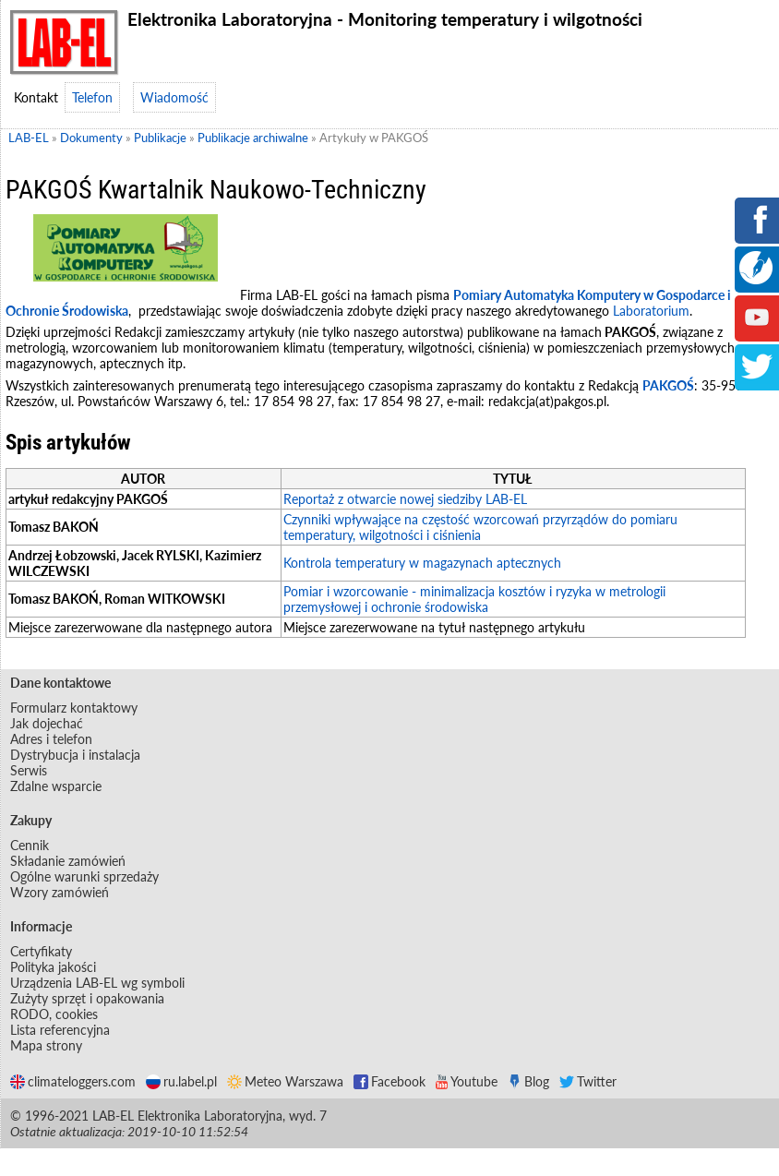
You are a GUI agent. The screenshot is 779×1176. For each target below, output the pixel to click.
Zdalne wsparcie (56, 786)
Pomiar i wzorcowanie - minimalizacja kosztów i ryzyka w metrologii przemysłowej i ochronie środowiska (474, 599)
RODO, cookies (54, 1014)
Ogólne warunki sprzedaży (84, 876)
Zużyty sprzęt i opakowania (87, 998)
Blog (528, 1081)
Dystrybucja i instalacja (75, 754)
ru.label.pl (181, 1081)
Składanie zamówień (68, 861)
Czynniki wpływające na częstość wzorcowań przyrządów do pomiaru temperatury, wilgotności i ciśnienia (480, 527)
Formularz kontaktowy (74, 707)
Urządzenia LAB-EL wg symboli (97, 982)
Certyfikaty (41, 951)
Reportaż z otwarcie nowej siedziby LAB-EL (405, 499)
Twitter (588, 1081)
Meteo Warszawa (285, 1081)
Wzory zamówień (59, 892)
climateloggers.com (73, 1081)
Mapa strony (46, 1045)
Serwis (28, 770)
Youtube (466, 1081)
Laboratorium (651, 310)
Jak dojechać (46, 723)
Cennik (29, 845)
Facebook (389, 1081)
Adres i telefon (51, 739)
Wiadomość (174, 97)
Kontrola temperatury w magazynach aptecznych (422, 562)
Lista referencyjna (60, 1030)
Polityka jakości (53, 967)
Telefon (92, 97)
